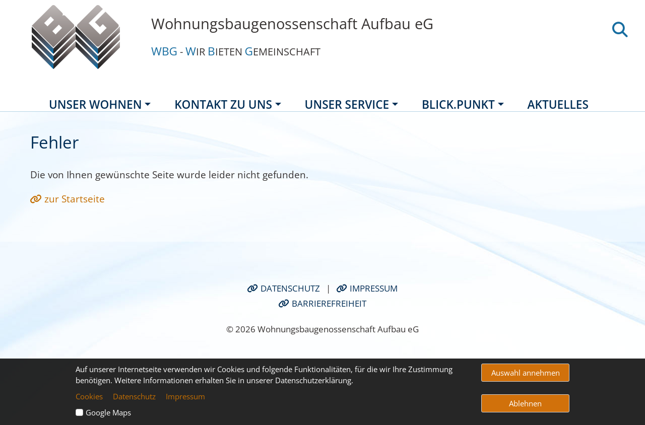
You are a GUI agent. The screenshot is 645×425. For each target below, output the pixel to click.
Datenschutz (283, 288)
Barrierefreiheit (322, 303)
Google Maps (108, 412)
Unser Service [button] (347, 104)
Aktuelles (558, 104)
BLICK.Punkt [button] (458, 104)
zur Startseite (67, 198)
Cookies (89, 396)
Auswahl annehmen (525, 373)
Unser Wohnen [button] (95, 104)
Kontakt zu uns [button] (223, 104)
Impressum (367, 288)
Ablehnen (525, 403)
